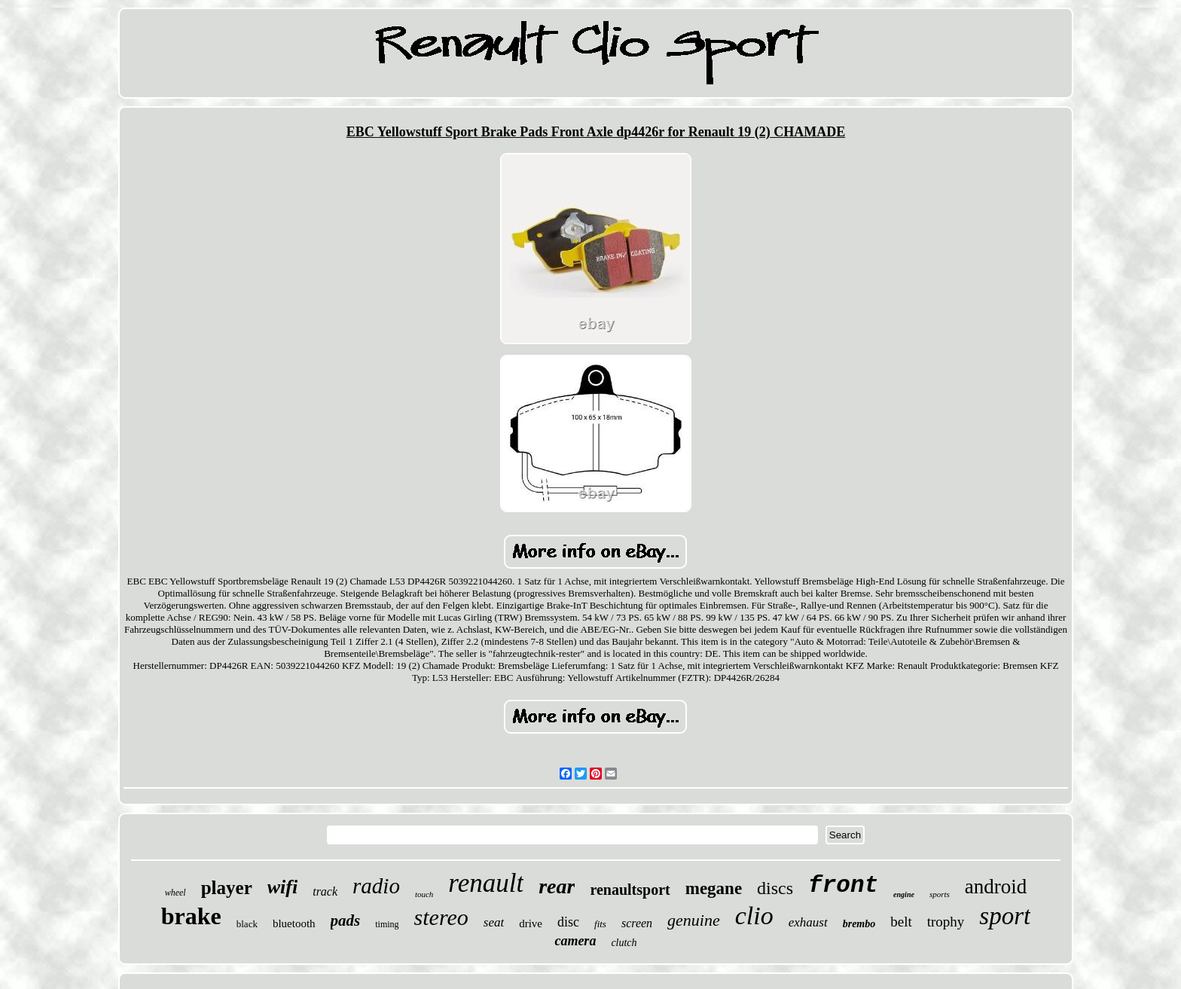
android (996, 886)
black (247, 923)
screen (636, 923)
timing (386, 924)
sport (1004, 915)
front (843, 885)
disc (568, 921)
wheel (175, 892)
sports (939, 894)
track (325, 891)
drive (530, 923)
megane (713, 888)
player (226, 888)
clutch (623, 942)
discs (775, 888)
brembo (859, 923)
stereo (441, 917)
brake (191, 915)
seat (494, 922)
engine (903, 894)
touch (424, 894)
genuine (693, 920)
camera (575, 940)
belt (901, 921)
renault (485, 883)
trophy (946, 921)
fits (600, 923)
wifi (282, 887)
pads (346, 920)
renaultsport (630, 889)
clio (754, 915)
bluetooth (294, 923)
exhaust (808, 922)
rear (557, 886)
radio (376, 886)
